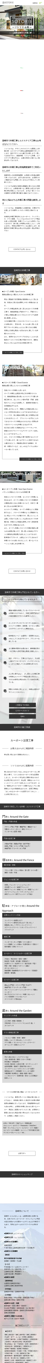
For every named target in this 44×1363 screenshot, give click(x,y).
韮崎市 (9, 1331)
